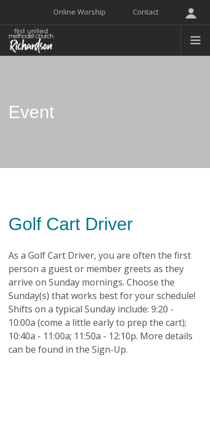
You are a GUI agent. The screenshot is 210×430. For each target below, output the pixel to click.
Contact (145, 12)
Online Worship (79, 12)
